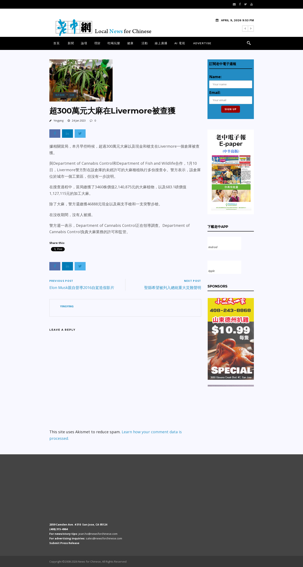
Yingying (58, 120)
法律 (72, 94)
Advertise (202, 43)
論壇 (84, 43)
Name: (215, 76)
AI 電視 (179, 43)
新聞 (71, 43)
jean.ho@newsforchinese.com (97, 534)
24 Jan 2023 (79, 120)
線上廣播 (161, 43)
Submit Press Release (64, 543)
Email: (215, 92)
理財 (97, 43)
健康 (130, 43)
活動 (144, 43)
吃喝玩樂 (114, 43)
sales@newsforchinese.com (104, 538)
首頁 (56, 43)
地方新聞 (60, 94)
